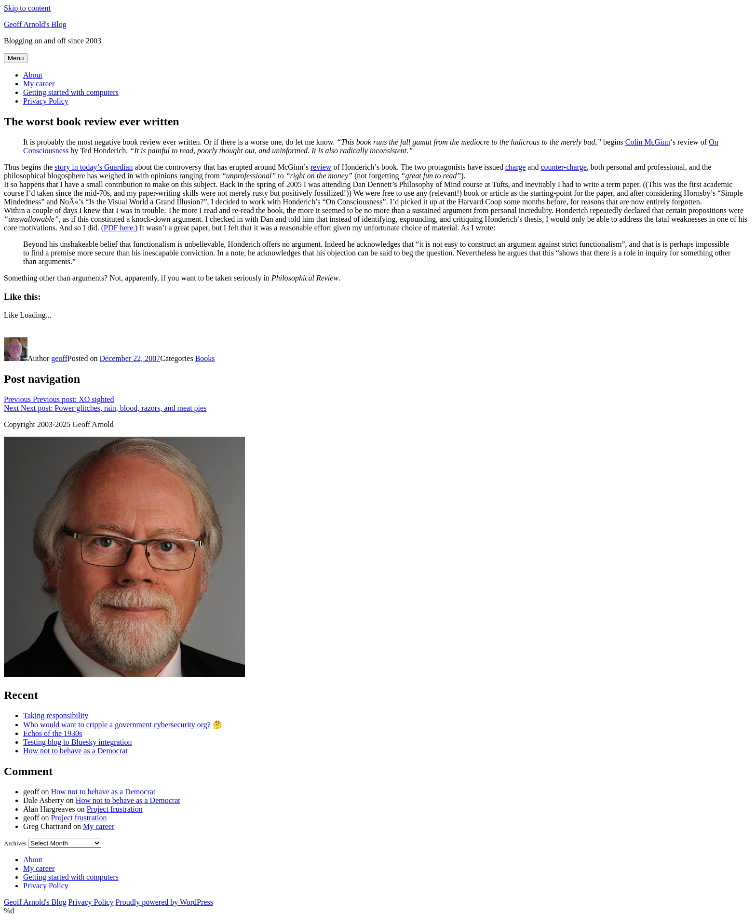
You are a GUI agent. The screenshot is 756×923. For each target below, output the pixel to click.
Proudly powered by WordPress (164, 902)
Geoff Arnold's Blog (35, 24)
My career (38, 84)
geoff (59, 358)
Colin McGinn (647, 142)
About (32, 75)
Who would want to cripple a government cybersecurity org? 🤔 (122, 725)
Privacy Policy (45, 101)
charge (515, 167)
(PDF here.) (119, 228)
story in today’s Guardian (93, 167)
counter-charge (563, 167)
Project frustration (115, 809)
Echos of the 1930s (52, 733)
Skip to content (27, 8)
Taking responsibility (55, 715)
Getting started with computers (71, 92)
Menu (16, 58)
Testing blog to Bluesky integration (77, 742)
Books (205, 358)
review (321, 167)
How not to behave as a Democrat (75, 751)
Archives (15, 843)
